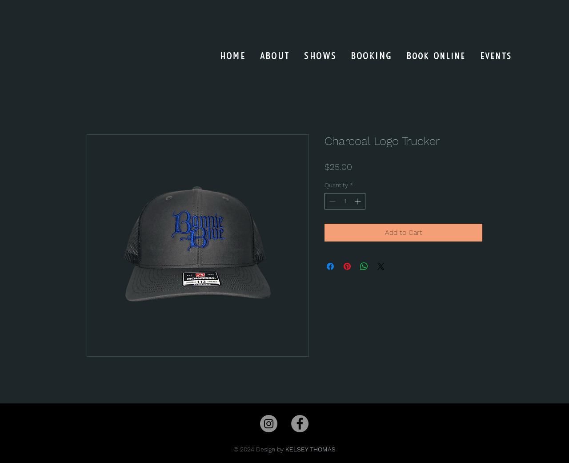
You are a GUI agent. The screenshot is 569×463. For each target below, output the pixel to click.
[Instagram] (268, 423)
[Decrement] (331, 201)
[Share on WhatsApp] (364, 266)
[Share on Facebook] (330, 266)
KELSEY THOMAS (310, 449)
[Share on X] (381, 266)
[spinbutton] (345, 201)
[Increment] (358, 201)
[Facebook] (300, 423)
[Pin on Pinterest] (347, 266)
